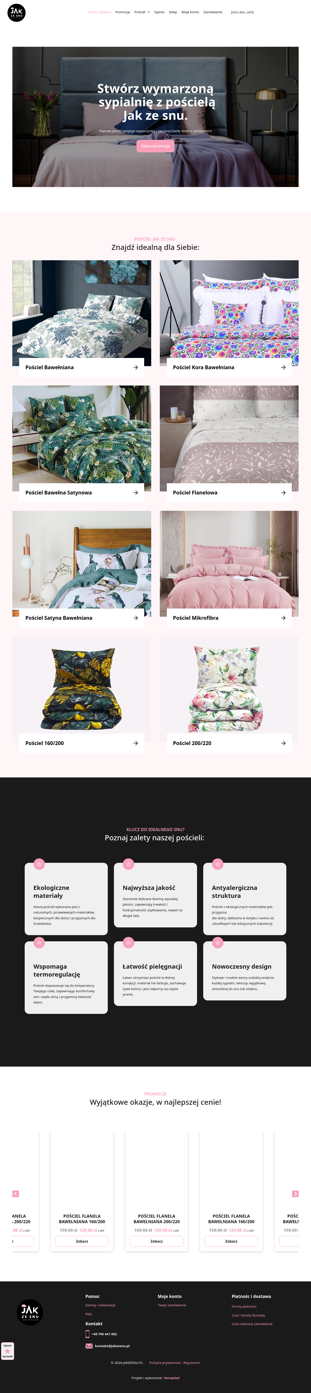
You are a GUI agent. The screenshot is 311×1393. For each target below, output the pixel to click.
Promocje (122, 12)
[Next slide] (295, 1194)
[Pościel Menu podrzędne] (148, 12)
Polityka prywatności (165, 1362)
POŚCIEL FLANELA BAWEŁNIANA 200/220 (72, 1218)
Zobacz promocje (155, 146)
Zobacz (72, 1241)
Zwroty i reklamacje (101, 1305)
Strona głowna (100, 12)
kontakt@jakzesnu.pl (112, 1346)
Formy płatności (244, 1306)
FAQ (89, 1314)
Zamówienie (212, 12)
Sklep (173, 12)
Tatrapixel (172, 1378)
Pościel (139, 12)
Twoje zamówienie (172, 1305)
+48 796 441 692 (104, 1334)
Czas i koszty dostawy (248, 1315)
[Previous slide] (15, 1194)
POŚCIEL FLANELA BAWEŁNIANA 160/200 (147, 1218)
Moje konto (190, 12)
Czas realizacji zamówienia (252, 1324)
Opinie (159, 12)
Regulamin (191, 1362)
